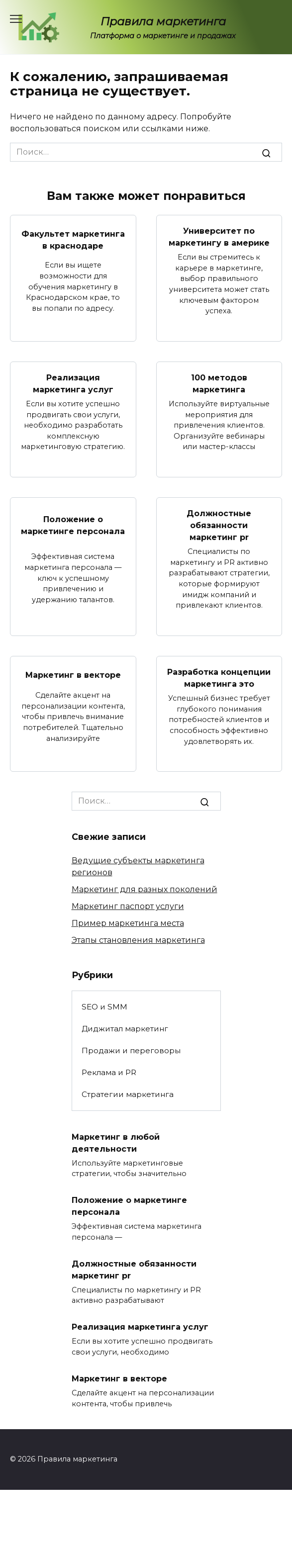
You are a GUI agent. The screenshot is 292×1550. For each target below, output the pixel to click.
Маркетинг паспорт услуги (128, 906)
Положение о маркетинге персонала (73, 525)
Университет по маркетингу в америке (219, 237)
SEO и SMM (104, 1006)
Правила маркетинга (163, 21)
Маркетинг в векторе (73, 675)
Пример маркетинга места (128, 923)
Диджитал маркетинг (125, 1028)
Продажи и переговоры (131, 1050)
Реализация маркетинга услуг (73, 383)
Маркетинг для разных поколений (144, 889)
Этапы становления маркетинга (138, 940)
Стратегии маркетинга (128, 1094)
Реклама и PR (109, 1072)
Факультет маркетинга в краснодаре (73, 239)
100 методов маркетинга (219, 383)
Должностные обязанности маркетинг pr (219, 525)
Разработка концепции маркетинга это (219, 678)
